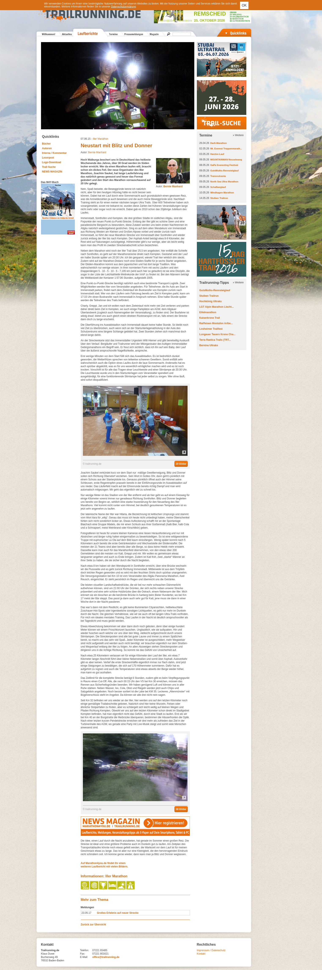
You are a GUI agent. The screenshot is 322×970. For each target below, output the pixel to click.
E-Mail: (84, 957)
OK (244, 5)
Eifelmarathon (207, 312)
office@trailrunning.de (105, 957)
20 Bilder (181, 463)
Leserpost (48, 157)
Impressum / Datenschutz (211, 950)
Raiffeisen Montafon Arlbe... (216, 323)
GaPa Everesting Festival (224, 165)
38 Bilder (181, 809)
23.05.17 (87, 912)
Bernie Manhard (97, 152)
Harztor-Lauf (217, 154)
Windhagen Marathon (222, 192)
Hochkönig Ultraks (210, 301)
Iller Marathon (100, 138)
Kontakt (201, 953)
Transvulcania (218, 176)
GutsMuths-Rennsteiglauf (224, 170)
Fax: (82, 953)
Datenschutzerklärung (123, 6)
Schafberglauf (218, 187)
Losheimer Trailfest (211, 328)
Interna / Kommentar (54, 153)
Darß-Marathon (218, 143)
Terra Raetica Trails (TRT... (215, 339)
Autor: (169, 186)
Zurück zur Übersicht (93, 924)
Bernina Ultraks (208, 345)
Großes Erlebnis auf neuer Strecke (117, 912)
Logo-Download (51, 162)
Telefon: (84, 950)
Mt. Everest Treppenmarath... (226, 148)
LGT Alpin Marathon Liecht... (216, 306)
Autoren (47, 148)
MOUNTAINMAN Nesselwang (226, 159)
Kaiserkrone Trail (209, 317)
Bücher (46, 143)
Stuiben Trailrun (219, 198)
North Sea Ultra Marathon (224, 181)
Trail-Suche (49, 166)
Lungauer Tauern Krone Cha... (217, 334)
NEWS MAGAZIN (52, 171)
